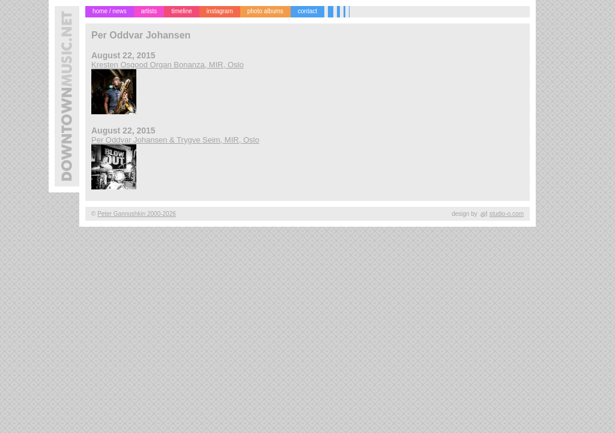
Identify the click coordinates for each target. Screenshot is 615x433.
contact (307, 11)
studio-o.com (506, 213)
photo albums (265, 11)
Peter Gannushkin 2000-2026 (136, 213)
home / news (109, 11)
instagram (220, 11)
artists (149, 11)
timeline (181, 11)
